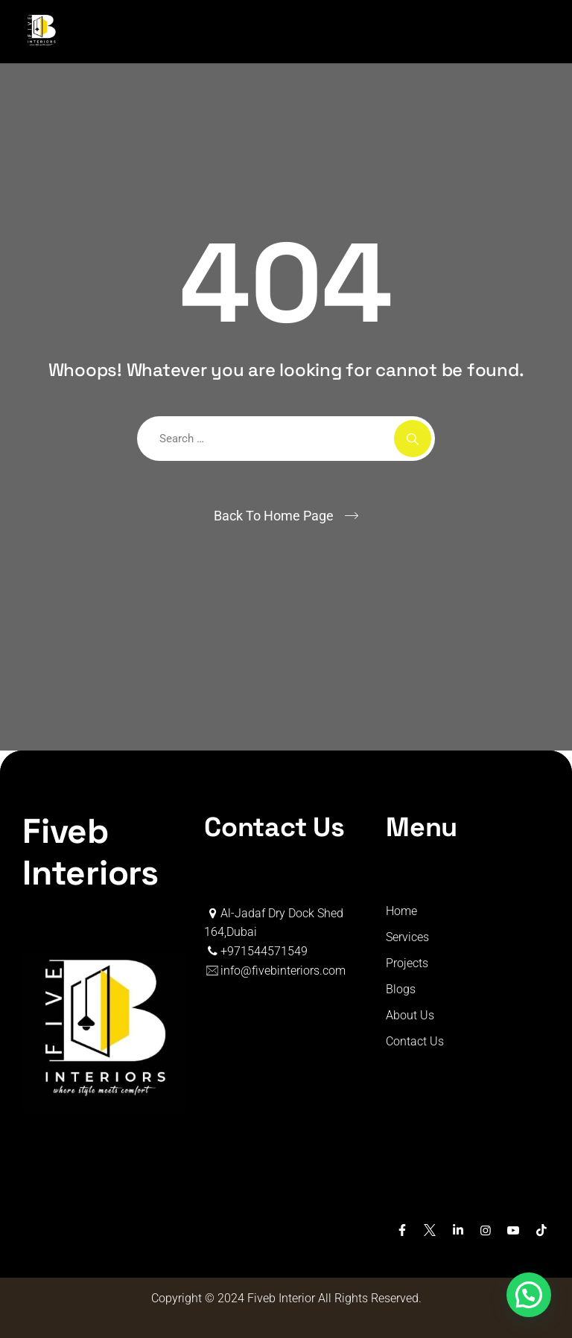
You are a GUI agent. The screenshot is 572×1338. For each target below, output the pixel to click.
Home (401, 911)
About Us (410, 1015)
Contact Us (415, 1041)
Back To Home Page (274, 515)
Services (407, 937)
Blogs (401, 989)
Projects (407, 963)
